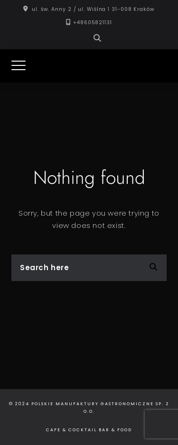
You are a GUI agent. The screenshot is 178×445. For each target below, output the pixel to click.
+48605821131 (92, 22)
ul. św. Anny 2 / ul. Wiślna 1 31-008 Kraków (93, 9)
